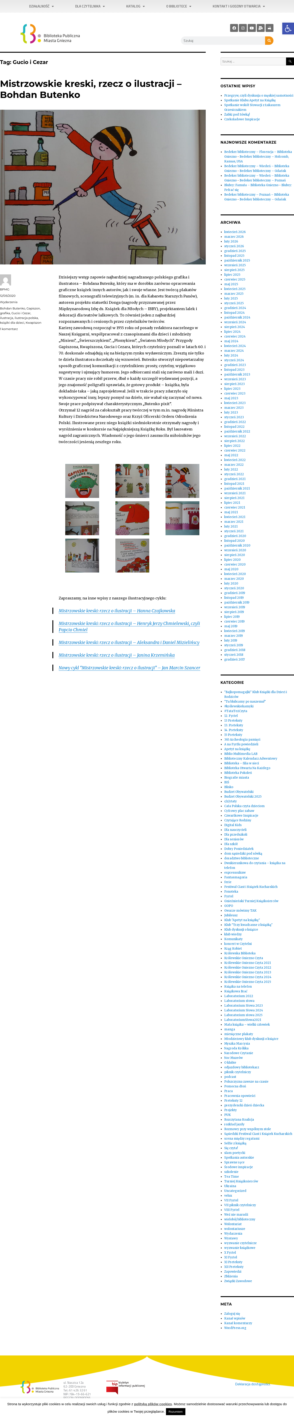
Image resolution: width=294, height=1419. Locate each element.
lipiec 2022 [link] (232, 446)
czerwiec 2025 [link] (234, 279)
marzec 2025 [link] (233, 294)
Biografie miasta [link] (236, 778)
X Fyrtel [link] (230, 1253)
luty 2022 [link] (231, 469)
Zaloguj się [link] (232, 1314)
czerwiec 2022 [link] (234, 450)
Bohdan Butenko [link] (12, 308)
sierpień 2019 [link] (234, 612)
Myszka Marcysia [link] (237, 1044)
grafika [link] (5, 313)
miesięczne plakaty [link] (238, 1034)
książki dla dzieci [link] (12, 322)
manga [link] (229, 1029)
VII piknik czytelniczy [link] (240, 1205)
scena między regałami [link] (241, 1139)
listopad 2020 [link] (234, 541)
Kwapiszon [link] (33, 322)
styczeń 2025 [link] (234, 303)
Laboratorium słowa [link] (239, 1001)
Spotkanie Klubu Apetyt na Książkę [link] (250, 100)
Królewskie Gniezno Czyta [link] (243, 958)
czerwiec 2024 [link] (235, 336)
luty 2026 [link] (231, 241)
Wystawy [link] (231, 1238)
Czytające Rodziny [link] (237, 820)
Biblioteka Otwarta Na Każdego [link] (247, 768)
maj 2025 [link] (231, 284)
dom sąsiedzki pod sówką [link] (243, 854)
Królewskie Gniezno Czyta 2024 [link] (247, 977)
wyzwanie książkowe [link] (239, 1248)
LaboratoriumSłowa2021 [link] (242, 1020)
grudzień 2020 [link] (235, 536)
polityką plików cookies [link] (153, 1404)
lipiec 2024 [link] (232, 332)
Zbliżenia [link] (231, 1276)
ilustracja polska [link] (26, 318)
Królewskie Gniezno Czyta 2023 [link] (247, 972)
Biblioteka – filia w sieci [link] (241, 763)
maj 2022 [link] (231, 455)
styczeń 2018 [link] (233, 655)
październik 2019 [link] (236, 602)
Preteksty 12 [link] (233, 1101)
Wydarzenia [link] (8, 302)
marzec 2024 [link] (234, 351)
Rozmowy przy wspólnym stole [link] (247, 1129)
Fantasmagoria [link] (235, 877)
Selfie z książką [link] (235, 1143)
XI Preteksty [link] (233, 1262)
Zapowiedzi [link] (232, 1272)
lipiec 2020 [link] (232, 560)
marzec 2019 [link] (233, 636)
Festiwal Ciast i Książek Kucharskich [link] (251, 887)
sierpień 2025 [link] (234, 270)
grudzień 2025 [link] (235, 251)
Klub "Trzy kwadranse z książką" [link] (248, 925)
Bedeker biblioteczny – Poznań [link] (263, 180)
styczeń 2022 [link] (234, 474)
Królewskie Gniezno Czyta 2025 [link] (247, 982)
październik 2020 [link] (237, 545)
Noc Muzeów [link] (233, 1058)
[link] (288, 28)
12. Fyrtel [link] (231, 716)
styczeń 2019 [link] (233, 645)
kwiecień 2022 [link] (235, 460)
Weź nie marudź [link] (236, 1215)
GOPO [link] (228, 906)
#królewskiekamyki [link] (239, 706)
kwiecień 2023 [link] (235, 403)
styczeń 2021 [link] (233, 531)
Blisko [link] (228, 787)
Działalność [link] (41, 6)
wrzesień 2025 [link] (235, 265)
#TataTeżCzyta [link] (235, 711)
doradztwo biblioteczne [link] (241, 858)
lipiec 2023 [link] (232, 389)
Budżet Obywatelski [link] (239, 792)
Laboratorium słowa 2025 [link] (243, 1015)
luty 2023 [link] (231, 412)
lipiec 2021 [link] (232, 503)
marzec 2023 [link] (234, 408)
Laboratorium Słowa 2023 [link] (243, 1006)
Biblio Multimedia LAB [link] (240, 754)
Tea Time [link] (231, 1177)
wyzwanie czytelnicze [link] (240, 1243)
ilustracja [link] (6, 318)
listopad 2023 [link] (234, 370)
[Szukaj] (269, 40)
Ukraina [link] (230, 1186)
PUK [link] (227, 1115)
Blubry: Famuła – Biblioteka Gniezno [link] (251, 185)
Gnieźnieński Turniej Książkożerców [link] (251, 901)
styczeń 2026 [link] (234, 246)
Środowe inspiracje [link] (238, 1167)
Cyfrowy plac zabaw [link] (239, 811)
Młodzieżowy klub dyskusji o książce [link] (251, 1039)
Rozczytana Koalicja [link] (239, 1120)
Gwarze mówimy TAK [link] (240, 911)
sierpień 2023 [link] (234, 384)
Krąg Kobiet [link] (233, 949)
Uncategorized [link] (235, 1191)
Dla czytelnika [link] (90, 6)
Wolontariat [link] (233, 1224)
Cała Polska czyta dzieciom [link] (244, 806)
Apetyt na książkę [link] (237, 749)
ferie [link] (227, 882)
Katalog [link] (135, 6)
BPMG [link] (4, 289)
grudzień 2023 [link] (235, 365)
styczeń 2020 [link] (234, 588)
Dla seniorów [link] (234, 839)
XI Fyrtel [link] (230, 1257)
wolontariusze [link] (234, 1229)
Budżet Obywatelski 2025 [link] (242, 797)
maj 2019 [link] (230, 626)
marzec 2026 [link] (234, 237)
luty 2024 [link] (231, 355)
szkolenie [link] (231, 1172)
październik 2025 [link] (237, 260)
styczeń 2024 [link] (234, 360)
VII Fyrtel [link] (231, 1200)
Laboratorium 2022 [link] (238, 996)
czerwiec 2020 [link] (235, 564)
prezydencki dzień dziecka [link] (244, 1105)
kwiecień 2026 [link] (235, 232)
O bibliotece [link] (178, 6)
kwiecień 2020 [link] (235, 574)
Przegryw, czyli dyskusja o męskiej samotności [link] (258, 95)
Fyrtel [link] (228, 896)
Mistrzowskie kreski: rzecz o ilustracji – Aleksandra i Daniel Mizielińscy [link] (129, 642)
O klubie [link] (230, 1063)
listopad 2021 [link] (234, 484)
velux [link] (228, 1196)
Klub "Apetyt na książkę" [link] (242, 920)
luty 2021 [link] (231, 526)
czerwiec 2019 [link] (234, 621)
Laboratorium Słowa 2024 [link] (243, 1010)
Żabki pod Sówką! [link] (237, 114)
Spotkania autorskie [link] (239, 1158)
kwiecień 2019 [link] (234, 631)
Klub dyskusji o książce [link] (241, 930)
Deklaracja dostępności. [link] (253, 1384)
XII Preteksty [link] (234, 1267)
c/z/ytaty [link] (230, 801)
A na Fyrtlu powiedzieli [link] (241, 744)
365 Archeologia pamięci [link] (242, 740)
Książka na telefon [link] (238, 987)
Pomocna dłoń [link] (235, 1086)
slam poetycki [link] (234, 1153)
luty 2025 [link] (231, 298)
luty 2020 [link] (231, 583)
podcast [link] (230, 1077)
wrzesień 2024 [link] (235, 322)
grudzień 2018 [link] (234, 650)
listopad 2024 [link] (234, 313)
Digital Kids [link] (233, 825)
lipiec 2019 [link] (232, 617)
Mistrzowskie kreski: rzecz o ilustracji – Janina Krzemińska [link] (117, 655)
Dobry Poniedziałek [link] (239, 849)
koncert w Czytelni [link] (238, 944)
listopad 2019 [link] (234, 598)
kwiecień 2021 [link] (234, 517)
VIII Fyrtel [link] (231, 1210)
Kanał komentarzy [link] (238, 1323)
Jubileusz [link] (231, 915)
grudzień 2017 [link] (234, 659)
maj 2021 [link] (231, 512)
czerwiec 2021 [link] (234, 507)
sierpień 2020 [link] (234, 555)
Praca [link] (228, 1091)
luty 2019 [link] (230, 640)
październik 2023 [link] (237, 374)
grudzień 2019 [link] (234, 593)
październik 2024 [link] (237, 317)
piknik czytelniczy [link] (237, 1072)
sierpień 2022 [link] (234, 441)
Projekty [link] (230, 1110)
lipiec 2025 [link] (232, 275)
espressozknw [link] (235, 873)
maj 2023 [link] (231, 398)
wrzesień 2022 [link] (235, 436)
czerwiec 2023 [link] (234, 393)
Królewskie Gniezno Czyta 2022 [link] (247, 968)
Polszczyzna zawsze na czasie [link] (246, 1082)
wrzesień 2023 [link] (235, 379)
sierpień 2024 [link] (234, 327)
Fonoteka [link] (231, 892)
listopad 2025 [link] (234, 256)
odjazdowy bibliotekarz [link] (241, 1067)
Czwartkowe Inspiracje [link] (241, 816)
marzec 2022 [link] (234, 465)
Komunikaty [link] (233, 939)
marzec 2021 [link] (233, 522)
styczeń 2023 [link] (234, 417)
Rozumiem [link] (176, 1411)
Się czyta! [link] (231, 1148)
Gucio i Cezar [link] (21, 313)
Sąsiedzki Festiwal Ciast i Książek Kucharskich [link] (258, 1134)
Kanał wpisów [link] (234, 1318)
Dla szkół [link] (231, 844)
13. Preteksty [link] (233, 725)
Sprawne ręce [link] (234, 1162)
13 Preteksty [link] (233, 721)
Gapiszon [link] (33, 308)
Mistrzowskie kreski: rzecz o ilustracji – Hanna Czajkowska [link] (117, 610)
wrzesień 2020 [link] (235, 550)
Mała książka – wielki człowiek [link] (247, 1025)
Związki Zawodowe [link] (238, 1281)
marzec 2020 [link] (234, 579)
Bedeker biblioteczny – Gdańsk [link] (263, 171)
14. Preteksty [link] (233, 730)
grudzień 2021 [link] (234, 479)
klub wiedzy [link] (233, 934)
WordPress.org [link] (235, 1328)
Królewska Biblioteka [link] (240, 953)
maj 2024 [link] (231, 341)
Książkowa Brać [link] (235, 991)
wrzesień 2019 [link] (234, 607)
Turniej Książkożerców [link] (241, 1181)
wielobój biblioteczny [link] (239, 1219)
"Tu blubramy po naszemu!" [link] (245, 702)
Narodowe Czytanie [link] (238, 1053)
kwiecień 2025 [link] (234, 289)
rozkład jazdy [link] (234, 1124)
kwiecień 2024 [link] (235, 346)
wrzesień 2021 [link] (234, 493)
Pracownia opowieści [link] (239, 1096)
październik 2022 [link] (237, 431)
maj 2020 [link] (231, 569)
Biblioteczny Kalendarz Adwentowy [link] (250, 759)
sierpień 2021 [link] (234, 498)
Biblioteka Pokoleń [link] (238, 773)
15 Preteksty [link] (233, 735)
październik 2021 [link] (237, 488)
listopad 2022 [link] (234, 427)
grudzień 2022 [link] (235, 422)
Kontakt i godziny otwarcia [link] (239, 6)
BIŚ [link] (226, 782)
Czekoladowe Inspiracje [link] (242, 119)
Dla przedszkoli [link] (235, 835)
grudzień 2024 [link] (235, 308)
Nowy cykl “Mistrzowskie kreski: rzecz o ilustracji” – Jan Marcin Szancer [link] (129, 667)
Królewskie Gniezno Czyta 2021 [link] (247, 963)
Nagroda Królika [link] (236, 1048)
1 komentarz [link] (9, 329)
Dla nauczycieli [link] (235, 830)
